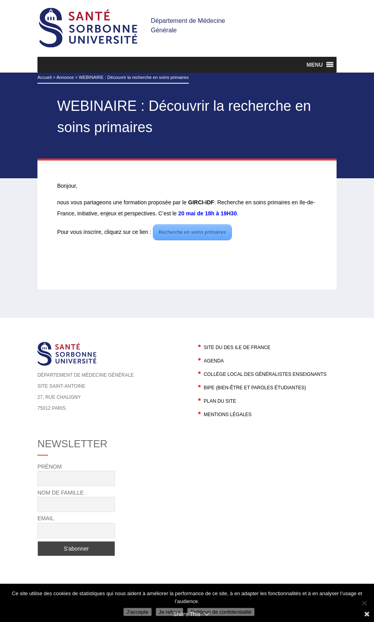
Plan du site (220, 401)
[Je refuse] (364, 603)
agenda (214, 361)
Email (45, 518)
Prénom (49, 466)
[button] (315, 65)
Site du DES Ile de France (237, 347)
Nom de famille (60, 492)
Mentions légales (227, 414)
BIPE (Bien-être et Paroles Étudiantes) (255, 387)
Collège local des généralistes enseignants (265, 374)
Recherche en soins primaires (192, 232)
